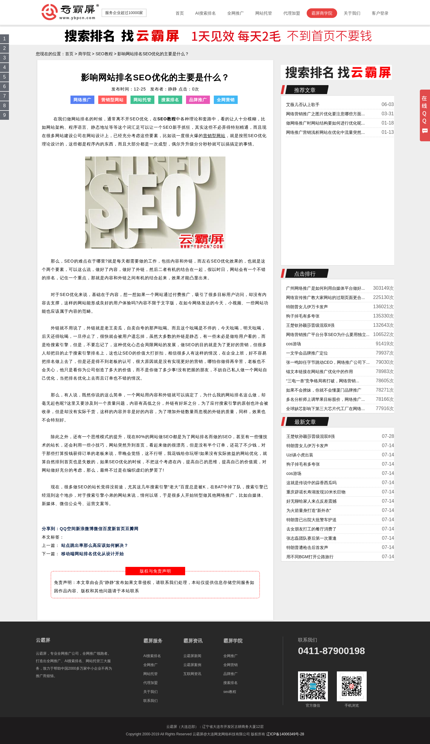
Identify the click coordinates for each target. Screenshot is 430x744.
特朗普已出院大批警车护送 (311, 519)
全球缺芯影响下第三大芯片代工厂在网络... (325, 408)
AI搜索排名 (152, 656)
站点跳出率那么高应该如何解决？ (94, 545)
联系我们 (150, 701)
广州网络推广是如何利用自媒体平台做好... (325, 288)
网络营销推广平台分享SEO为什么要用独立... (327, 334)
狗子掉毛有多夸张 (303, 316)
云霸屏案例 (192, 665)
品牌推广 (198, 99)
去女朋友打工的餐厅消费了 (311, 529)
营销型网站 (112, 99)
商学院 (84, 53)
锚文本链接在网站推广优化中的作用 (319, 371)
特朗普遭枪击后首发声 (307, 547)
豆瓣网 (132, 528)
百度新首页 (114, 528)
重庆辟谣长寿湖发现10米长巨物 (315, 492)
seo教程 (229, 692)
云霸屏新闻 (192, 656)
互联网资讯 (192, 674)
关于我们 (150, 692)
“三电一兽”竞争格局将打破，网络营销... (322, 380)
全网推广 (150, 665)
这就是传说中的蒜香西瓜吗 (311, 482)
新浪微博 (85, 528)
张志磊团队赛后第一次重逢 (311, 538)
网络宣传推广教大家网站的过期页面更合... (325, 297)
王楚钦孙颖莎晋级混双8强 (310, 325)
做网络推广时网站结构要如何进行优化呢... (325, 123)
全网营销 (226, 99)
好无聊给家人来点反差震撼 (311, 501)
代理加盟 (150, 683)
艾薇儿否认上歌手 (303, 104)
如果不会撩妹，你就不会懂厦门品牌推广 (323, 390)
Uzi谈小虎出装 (299, 454)
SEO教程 (104, 53)
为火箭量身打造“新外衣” (308, 510)
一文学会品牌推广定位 (307, 353)
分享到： (51, 528)
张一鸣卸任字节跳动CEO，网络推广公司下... (328, 362)
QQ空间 (68, 528)
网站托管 (142, 99)
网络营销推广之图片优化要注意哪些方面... (325, 113)
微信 (98, 528)
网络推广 (82, 99)
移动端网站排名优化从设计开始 (92, 553)
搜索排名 (170, 99)
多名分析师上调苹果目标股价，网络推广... (325, 399)
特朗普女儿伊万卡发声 (307, 306)
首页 (69, 53)
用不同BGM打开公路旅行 (310, 556)
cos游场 (293, 343)
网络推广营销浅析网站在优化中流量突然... (325, 132)
